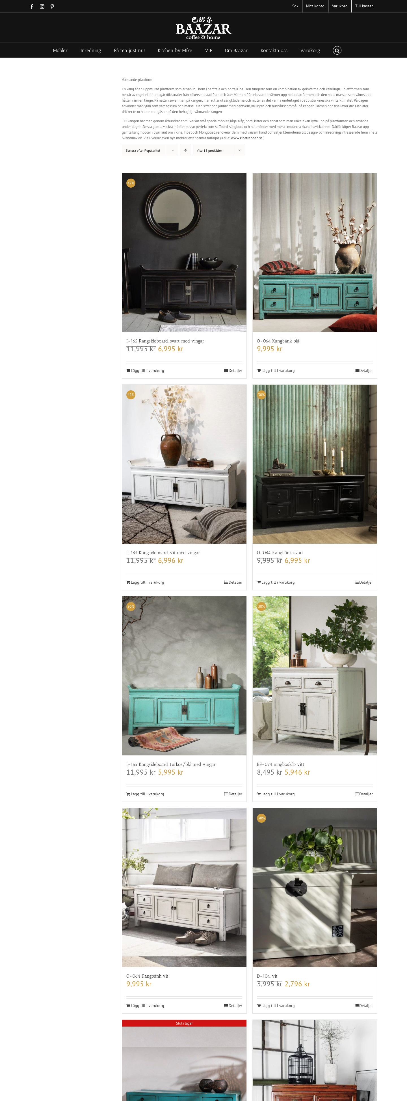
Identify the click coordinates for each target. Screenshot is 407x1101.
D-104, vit (267, 976)
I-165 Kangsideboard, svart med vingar (165, 341)
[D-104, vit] (315, 887)
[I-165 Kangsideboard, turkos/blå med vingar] (184, 675)
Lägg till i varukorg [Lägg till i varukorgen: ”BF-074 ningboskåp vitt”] (278, 793)
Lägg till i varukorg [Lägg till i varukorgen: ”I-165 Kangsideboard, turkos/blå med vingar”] (147, 793)
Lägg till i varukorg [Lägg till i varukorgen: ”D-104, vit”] (278, 1005)
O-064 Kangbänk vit (147, 976)
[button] (337, 49)
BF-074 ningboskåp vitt (280, 764)
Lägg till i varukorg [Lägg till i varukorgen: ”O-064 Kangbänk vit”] (147, 1005)
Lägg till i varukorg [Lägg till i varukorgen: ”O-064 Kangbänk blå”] (278, 370)
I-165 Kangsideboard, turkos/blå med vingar (171, 764)
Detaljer (235, 370)
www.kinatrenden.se (247, 138)
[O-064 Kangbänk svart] (315, 464)
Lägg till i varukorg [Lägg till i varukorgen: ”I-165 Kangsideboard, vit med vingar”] (147, 582)
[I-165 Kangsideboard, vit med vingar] (184, 464)
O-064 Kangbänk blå (278, 341)
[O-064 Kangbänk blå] (315, 252)
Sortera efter (143, 150)
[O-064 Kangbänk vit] (184, 887)
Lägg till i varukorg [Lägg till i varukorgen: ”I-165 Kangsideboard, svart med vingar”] (147, 370)
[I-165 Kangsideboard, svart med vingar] (184, 252)
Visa (209, 150)
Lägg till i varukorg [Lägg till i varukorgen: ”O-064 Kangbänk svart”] (278, 582)
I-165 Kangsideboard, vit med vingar (163, 552)
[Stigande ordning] (185, 150)
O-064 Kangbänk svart (280, 552)
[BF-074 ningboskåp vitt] (315, 675)
